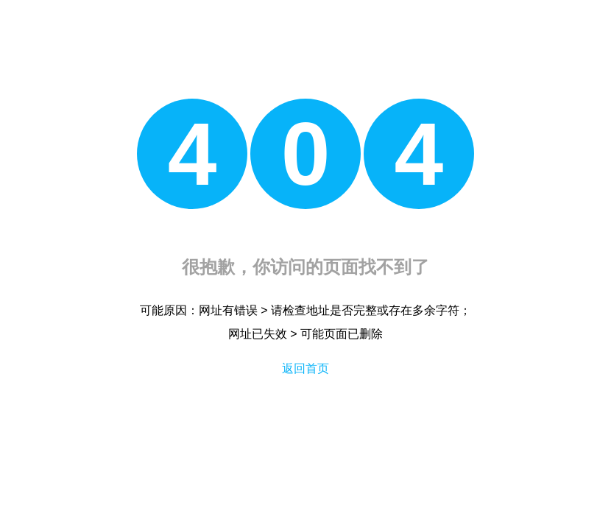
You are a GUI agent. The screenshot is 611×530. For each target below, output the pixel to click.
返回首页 (305, 368)
